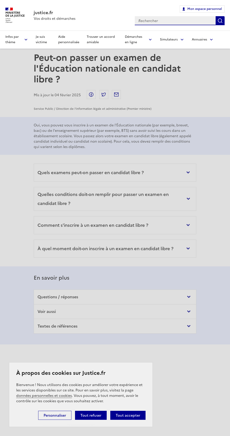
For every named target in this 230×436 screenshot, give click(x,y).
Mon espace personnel (204, 9)
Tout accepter (128, 415)
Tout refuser (90, 415)
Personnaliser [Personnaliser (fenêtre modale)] (55, 415)
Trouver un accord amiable (101, 39)
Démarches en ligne (133, 39)
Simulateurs (169, 39)
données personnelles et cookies (44, 395)
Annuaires (199, 39)
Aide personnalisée (68, 39)
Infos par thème (12, 39)
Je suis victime (41, 39)
